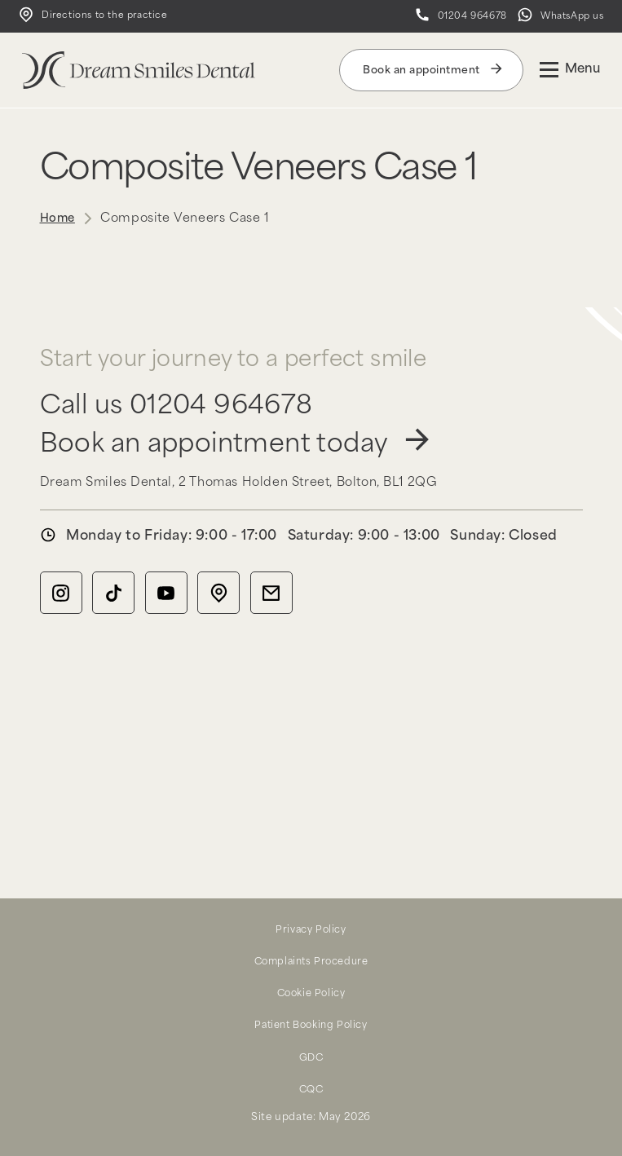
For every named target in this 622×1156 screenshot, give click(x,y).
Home (56, 224)
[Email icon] (271, 599)
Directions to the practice (87, 19)
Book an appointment (431, 76)
